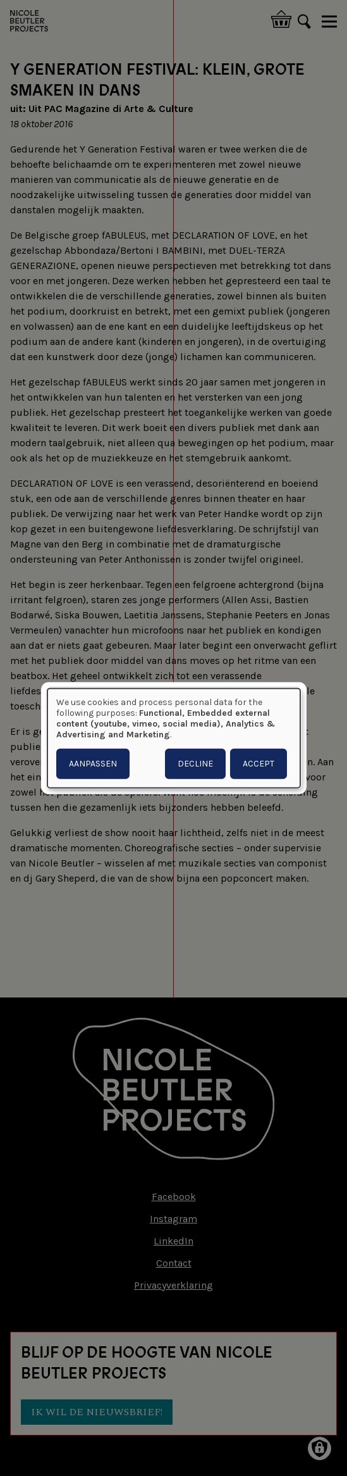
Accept (258, 763)
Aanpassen (93, 763)
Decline (195, 763)
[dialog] (173, 738)
